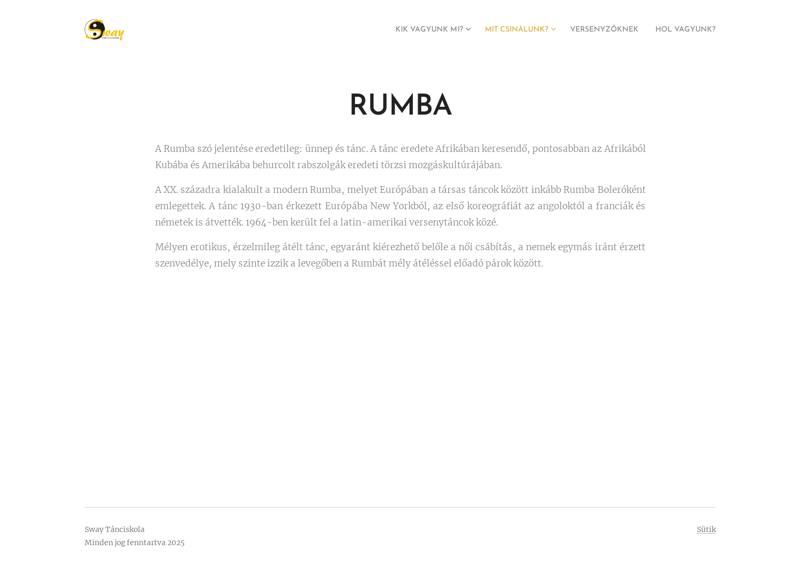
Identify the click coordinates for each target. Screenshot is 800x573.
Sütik (706, 529)
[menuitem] (400, 30)
